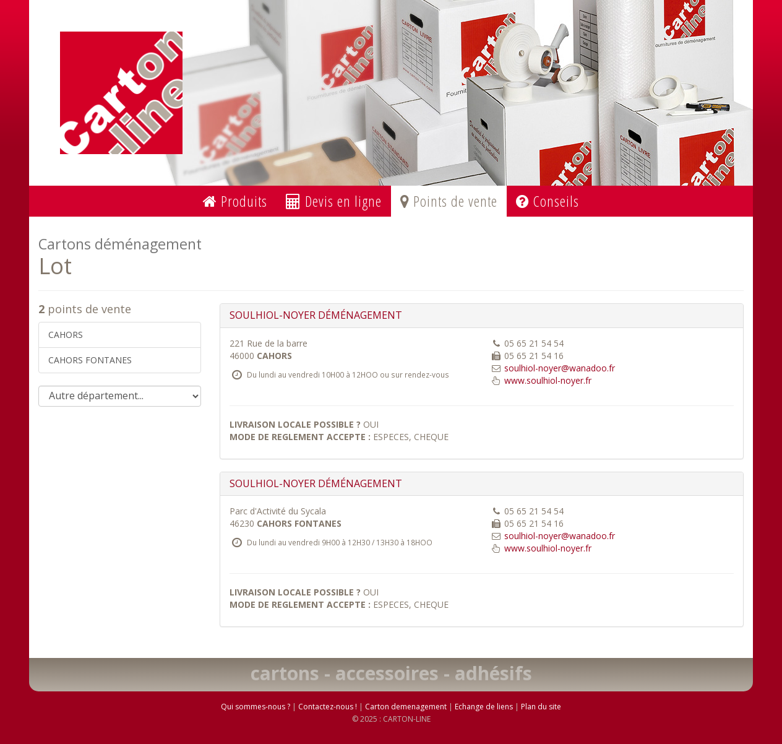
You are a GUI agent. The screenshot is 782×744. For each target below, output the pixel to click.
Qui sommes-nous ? (255, 706)
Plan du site (541, 706)
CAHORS (65, 334)
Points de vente (448, 201)
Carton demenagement (406, 706)
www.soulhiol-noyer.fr (547, 380)
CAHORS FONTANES (90, 360)
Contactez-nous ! (327, 706)
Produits (235, 201)
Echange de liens (484, 706)
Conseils (547, 201)
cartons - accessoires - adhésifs (391, 673)
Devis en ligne (334, 201)
